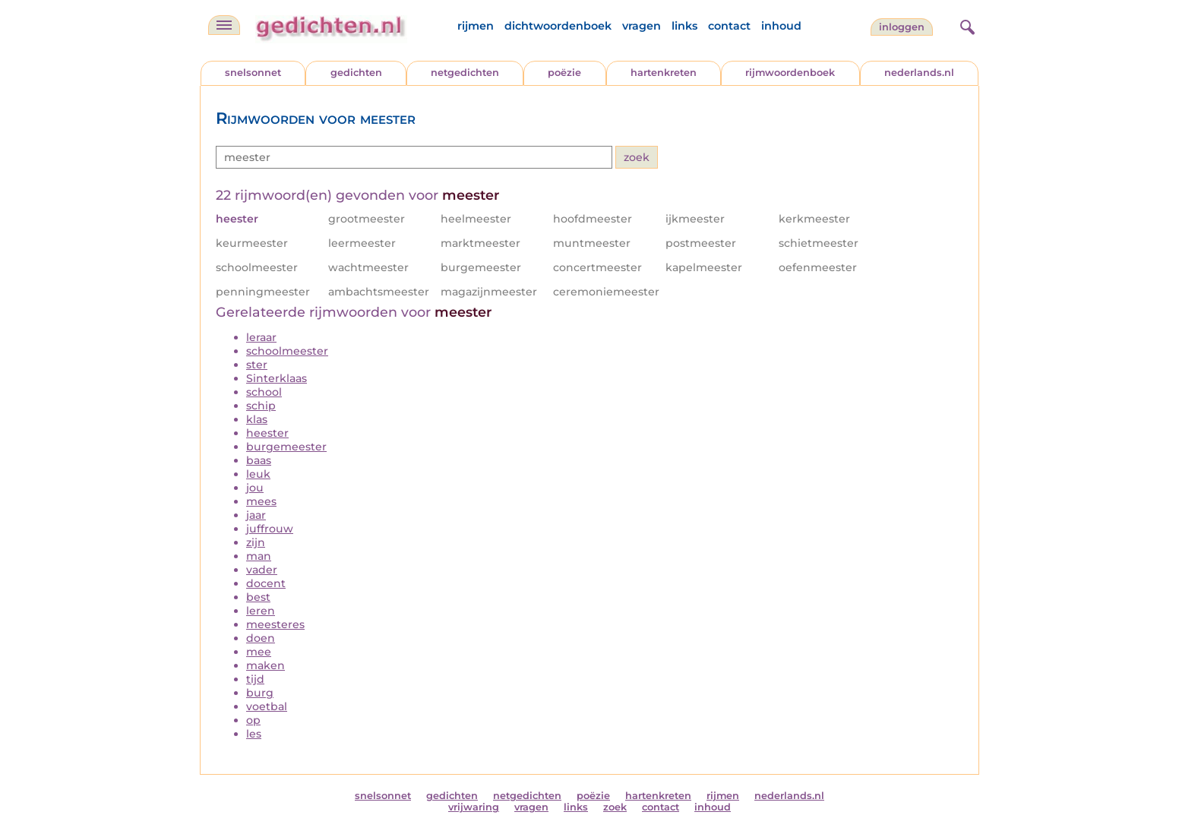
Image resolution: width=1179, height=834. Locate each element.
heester (267, 433)
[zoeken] (965, 25)
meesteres (275, 624)
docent (266, 583)
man (258, 556)
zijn (255, 542)
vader (261, 570)
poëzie (564, 72)
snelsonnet (253, 72)
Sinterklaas (276, 378)
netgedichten (465, 72)
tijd (255, 679)
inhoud (781, 26)
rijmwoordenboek (790, 72)
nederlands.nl (919, 72)
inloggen (902, 27)
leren (260, 611)
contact (729, 26)
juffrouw (269, 528)
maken (265, 665)
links (684, 26)
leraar (261, 337)
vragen (641, 26)
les (253, 734)
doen (260, 638)
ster (256, 364)
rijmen (475, 26)
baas (258, 460)
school (264, 392)
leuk (258, 474)
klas (256, 419)
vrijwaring (473, 807)
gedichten (356, 72)
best (258, 597)
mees (261, 501)
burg (259, 693)
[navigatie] (224, 25)
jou (255, 487)
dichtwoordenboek (558, 26)
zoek (615, 807)
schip (261, 405)
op (253, 720)
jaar (256, 515)
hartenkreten (664, 72)
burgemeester (286, 446)
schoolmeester (287, 351)
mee (258, 652)
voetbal (266, 706)
